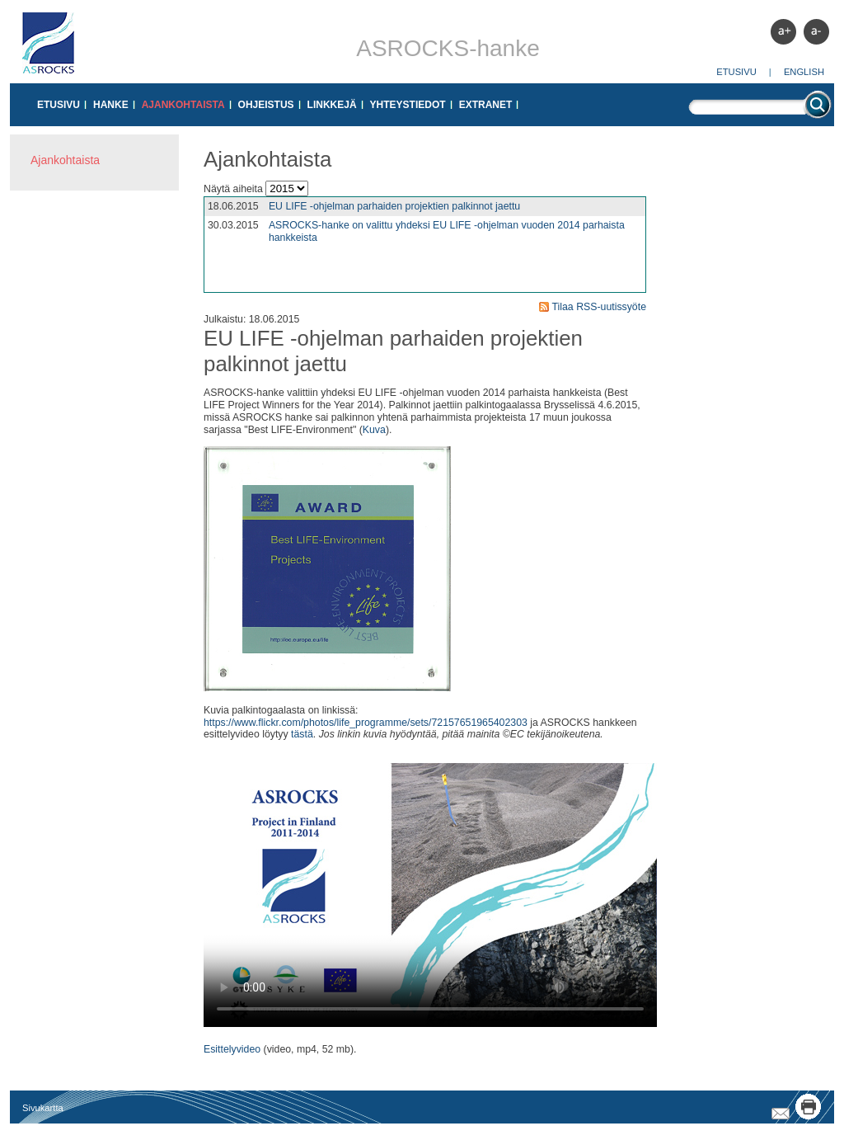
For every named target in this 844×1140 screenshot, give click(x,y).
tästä (302, 734)
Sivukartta (42, 1108)
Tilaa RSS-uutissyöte (598, 307)
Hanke (111, 105)
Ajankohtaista (183, 105)
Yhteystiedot (408, 105)
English (804, 72)
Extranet (486, 105)
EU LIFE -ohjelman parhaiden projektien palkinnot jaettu (394, 206)
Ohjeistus (266, 105)
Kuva (374, 430)
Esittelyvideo (232, 1049)
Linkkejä (332, 105)
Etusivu (736, 72)
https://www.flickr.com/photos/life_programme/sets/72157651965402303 (366, 722)
